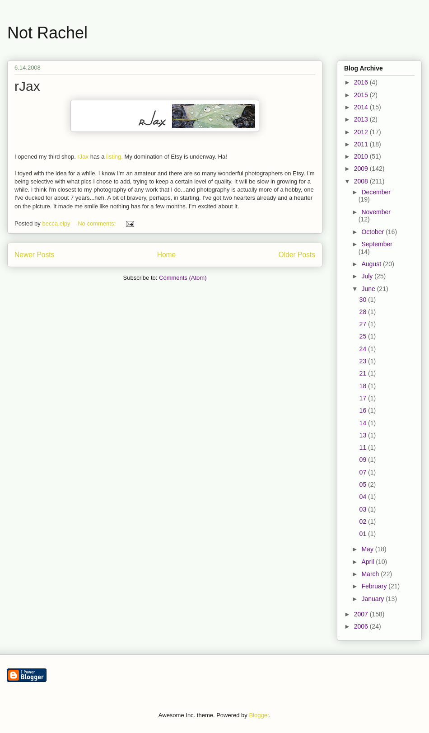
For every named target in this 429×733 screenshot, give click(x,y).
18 (363, 386)
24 (363, 348)
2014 (362, 107)
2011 (362, 144)
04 (363, 496)
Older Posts (297, 254)
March (371, 574)
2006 (362, 626)
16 (363, 410)
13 (363, 435)
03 (363, 509)
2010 (362, 156)
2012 (362, 132)
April (368, 561)
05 (363, 484)
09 (363, 459)
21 (363, 373)
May (368, 549)
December (376, 192)
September (376, 244)
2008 (362, 181)
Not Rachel (47, 32)
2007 (362, 614)
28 (363, 311)
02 (363, 521)
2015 (362, 95)
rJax (27, 86)
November (376, 212)
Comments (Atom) (182, 277)
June (369, 288)
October (373, 231)
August (371, 264)
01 (363, 533)
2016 (362, 82)
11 (363, 447)
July (367, 276)
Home (166, 254)
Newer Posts (34, 254)
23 (363, 361)
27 (363, 324)
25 (363, 336)
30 (363, 299)
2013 (362, 119)
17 (363, 398)
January (373, 598)
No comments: (97, 223)
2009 (362, 168)
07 (363, 472)
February (374, 586)
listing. (114, 156)
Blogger (259, 715)
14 (363, 423)
